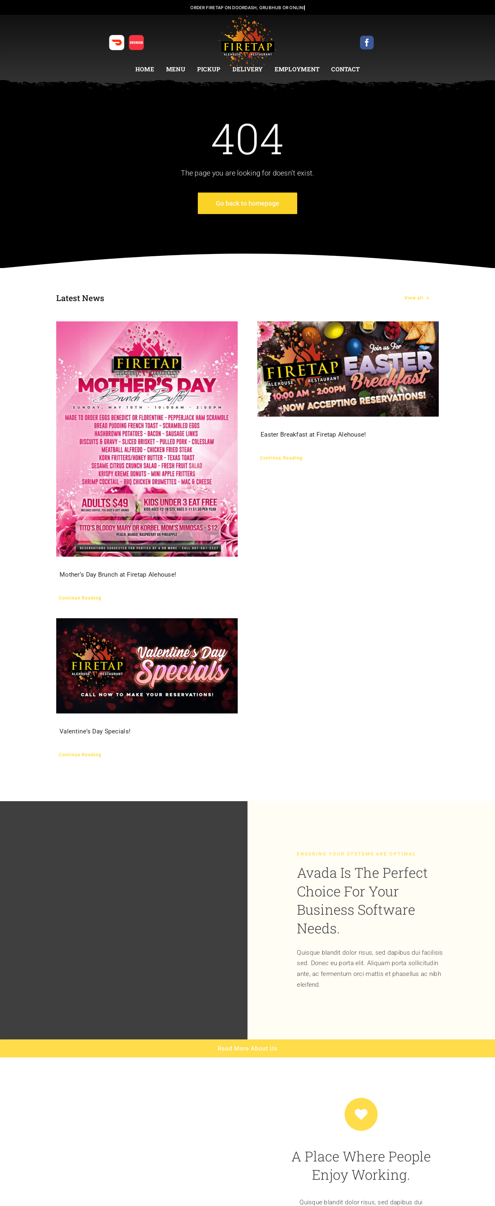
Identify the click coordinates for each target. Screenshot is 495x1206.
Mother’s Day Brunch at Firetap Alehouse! (118, 574)
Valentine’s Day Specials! (95, 731)
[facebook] (367, 42)
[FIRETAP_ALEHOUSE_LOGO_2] (247, 18)
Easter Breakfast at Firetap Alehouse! (313, 434)
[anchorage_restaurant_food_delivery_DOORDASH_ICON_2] (117, 37)
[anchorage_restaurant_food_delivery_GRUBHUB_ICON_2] (136, 37)
